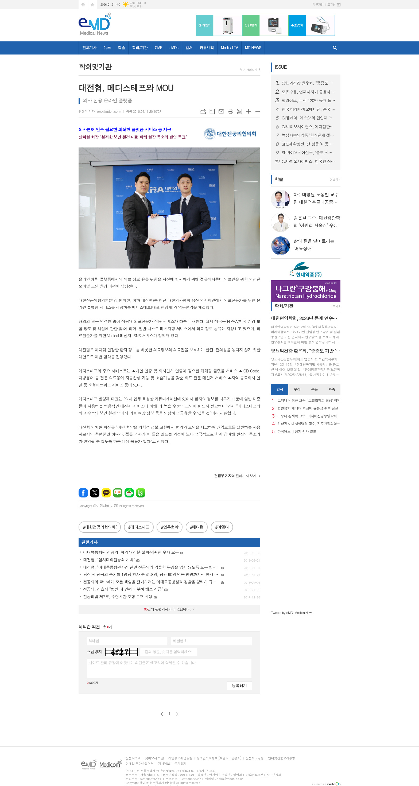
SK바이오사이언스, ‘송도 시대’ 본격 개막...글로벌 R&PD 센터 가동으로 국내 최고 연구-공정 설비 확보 (309, 152)
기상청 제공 (136, 6)
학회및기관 (253, 70)
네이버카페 (129, 492)
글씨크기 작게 (257, 111)
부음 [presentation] (314, 389)
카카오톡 (106, 492)
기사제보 (164, 764)
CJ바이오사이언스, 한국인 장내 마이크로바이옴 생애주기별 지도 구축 (309, 161)
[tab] (279, 389)
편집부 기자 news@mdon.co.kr (100, 111)
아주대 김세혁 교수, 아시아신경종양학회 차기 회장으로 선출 (308, 416)
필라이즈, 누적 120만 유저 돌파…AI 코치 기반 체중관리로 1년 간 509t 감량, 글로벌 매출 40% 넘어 (309, 100)
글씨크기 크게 (248, 111)
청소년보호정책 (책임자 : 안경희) (219, 758)
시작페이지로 (83, 4)
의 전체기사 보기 (235, 475)
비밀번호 (180, 641)
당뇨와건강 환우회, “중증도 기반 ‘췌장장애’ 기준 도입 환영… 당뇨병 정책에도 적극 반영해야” (309, 83)
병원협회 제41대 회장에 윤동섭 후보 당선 (307, 408)
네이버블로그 (117, 492)
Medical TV (229, 47)
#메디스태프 (138, 527)
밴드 (140, 492)
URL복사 (203, 111)
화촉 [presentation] (331, 389)
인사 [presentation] (279, 389)
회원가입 (318, 4)
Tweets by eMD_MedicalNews (292, 612)
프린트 (230, 111)
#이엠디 (222, 527)
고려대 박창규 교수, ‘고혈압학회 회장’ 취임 (308, 400)
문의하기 (180, 764)
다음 (177, 714)
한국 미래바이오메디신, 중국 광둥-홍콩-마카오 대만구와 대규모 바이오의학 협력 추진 (309, 109)
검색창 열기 (335, 48)
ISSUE (280, 67)
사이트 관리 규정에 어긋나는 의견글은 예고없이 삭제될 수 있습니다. (143, 662)
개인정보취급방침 (180, 758)
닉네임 (94, 641)
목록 (212, 111)
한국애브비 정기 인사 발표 (296, 431)
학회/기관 (140, 47)
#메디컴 (197, 527)
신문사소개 (133, 758)
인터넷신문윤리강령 (281, 758)
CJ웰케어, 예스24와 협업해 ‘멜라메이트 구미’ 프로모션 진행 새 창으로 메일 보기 (309, 117)
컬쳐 (188, 47)
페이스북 (83, 492)
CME (158, 47)
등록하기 (239, 685)
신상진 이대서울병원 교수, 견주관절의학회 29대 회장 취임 (308, 424)
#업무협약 (169, 527)
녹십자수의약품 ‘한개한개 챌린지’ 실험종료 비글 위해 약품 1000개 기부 (309, 135)
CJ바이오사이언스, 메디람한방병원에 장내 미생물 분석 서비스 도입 (309, 126)
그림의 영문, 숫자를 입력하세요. (166, 651)
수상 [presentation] (297, 389)
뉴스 (107, 47)
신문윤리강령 (255, 758)
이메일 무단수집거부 (140, 764)
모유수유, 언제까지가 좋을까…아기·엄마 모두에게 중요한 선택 (309, 92)
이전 (162, 714)
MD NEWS (253, 47)
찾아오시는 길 (154, 758)
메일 (221, 111)
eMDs (173, 47)
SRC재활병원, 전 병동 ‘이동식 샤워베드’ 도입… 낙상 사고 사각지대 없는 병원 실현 (309, 144)
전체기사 (89, 47)
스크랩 (239, 111)
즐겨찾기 (92, 4)
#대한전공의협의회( (100, 527)
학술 (121, 47)
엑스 (94, 492)
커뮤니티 (207, 47)
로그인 (331, 4)
